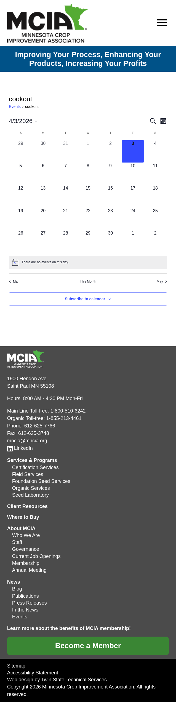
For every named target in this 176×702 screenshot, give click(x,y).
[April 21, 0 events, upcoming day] (65, 219)
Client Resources (27, 506)
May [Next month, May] (162, 281)
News (13, 582)
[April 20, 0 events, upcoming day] (43, 219)
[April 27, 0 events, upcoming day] (43, 241)
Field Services (27, 474)
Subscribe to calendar (85, 299)
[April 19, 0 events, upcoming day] (20, 219)
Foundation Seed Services (41, 481)
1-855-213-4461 (63, 418)
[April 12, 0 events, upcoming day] (20, 196)
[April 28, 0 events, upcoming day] (65, 241)
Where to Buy (23, 517)
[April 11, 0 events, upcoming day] (155, 174)
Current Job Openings (36, 556)
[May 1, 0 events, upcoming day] (133, 241)
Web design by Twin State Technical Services (57, 679)
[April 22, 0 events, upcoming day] (88, 219)
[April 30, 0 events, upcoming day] (110, 241)
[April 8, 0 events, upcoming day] (88, 174)
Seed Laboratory (30, 495)
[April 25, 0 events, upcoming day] (155, 219)
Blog (17, 589)
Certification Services (35, 467)
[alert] (88, 262)
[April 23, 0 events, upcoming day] (110, 219)
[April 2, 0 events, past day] (110, 151)
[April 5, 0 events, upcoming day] (20, 174)
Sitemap (16, 666)
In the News (25, 610)
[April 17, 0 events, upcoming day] (133, 196)
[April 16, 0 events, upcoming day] (110, 196)
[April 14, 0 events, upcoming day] (65, 196)
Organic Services (31, 488)
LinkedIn (20, 448)
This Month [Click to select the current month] (88, 281)
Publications (25, 596)
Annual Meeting (29, 570)
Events (15, 106)
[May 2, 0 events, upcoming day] (155, 241)
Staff (17, 542)
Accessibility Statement (32, 673)
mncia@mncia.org (27, 440)
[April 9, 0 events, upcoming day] (110, 174)
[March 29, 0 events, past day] (20, 151)
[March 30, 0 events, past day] (43, 151)
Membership (25, 563)
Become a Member (88, 646)
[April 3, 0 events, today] (133, 151)
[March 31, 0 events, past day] (65, 151)
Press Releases (29, 603)
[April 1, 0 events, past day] (88, 151)
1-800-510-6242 (68, 411)
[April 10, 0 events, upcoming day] (133, 174)
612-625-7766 (39, 426)
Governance (25, 549)
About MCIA (21, 528)
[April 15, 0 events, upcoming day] (88, 196)
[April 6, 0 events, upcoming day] (43, 174)
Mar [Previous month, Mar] (14, 281)
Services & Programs (32, 460)
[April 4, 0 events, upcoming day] (155, 151)
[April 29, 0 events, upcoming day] (88, 241)
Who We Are (26, 535)
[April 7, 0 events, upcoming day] (65, 174)
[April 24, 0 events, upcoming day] (133, 219)
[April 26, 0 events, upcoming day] (20, 241)
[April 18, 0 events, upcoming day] (155, 196)
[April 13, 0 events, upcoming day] (43, 196)
